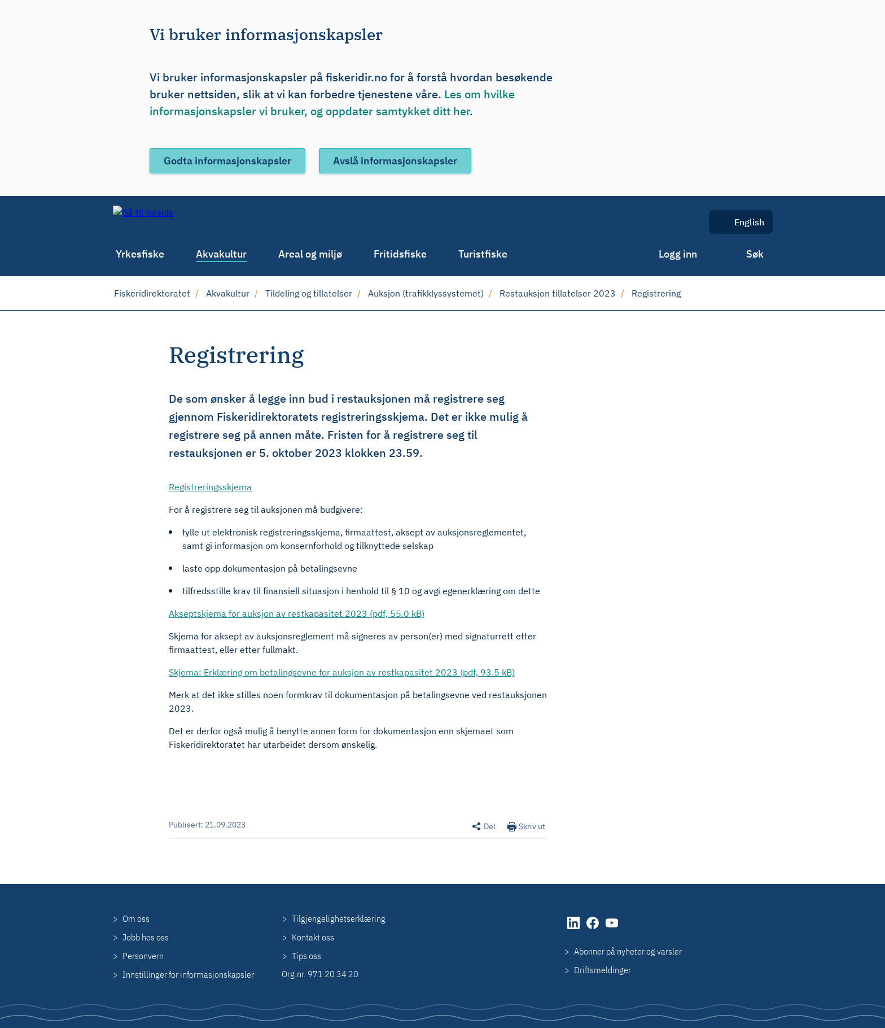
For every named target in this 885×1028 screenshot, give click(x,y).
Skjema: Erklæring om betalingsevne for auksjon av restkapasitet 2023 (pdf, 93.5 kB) (342, 672)
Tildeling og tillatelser (308, 293)
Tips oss (306, 956)
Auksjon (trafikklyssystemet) (426, 293)
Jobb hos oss (145, 937)
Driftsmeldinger (602, 970)
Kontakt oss (313, 937)
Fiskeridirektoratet (152, 293)
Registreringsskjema (210, 487)
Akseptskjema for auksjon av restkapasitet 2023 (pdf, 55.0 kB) (296, 613)
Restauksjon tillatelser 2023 (558, 293)
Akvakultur (227, 293)
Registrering (656, 293)
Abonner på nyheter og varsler (628, 951)
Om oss (136, 918)
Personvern (143, 956)
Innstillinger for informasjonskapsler (188, 974)
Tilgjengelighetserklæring (338, 918)
